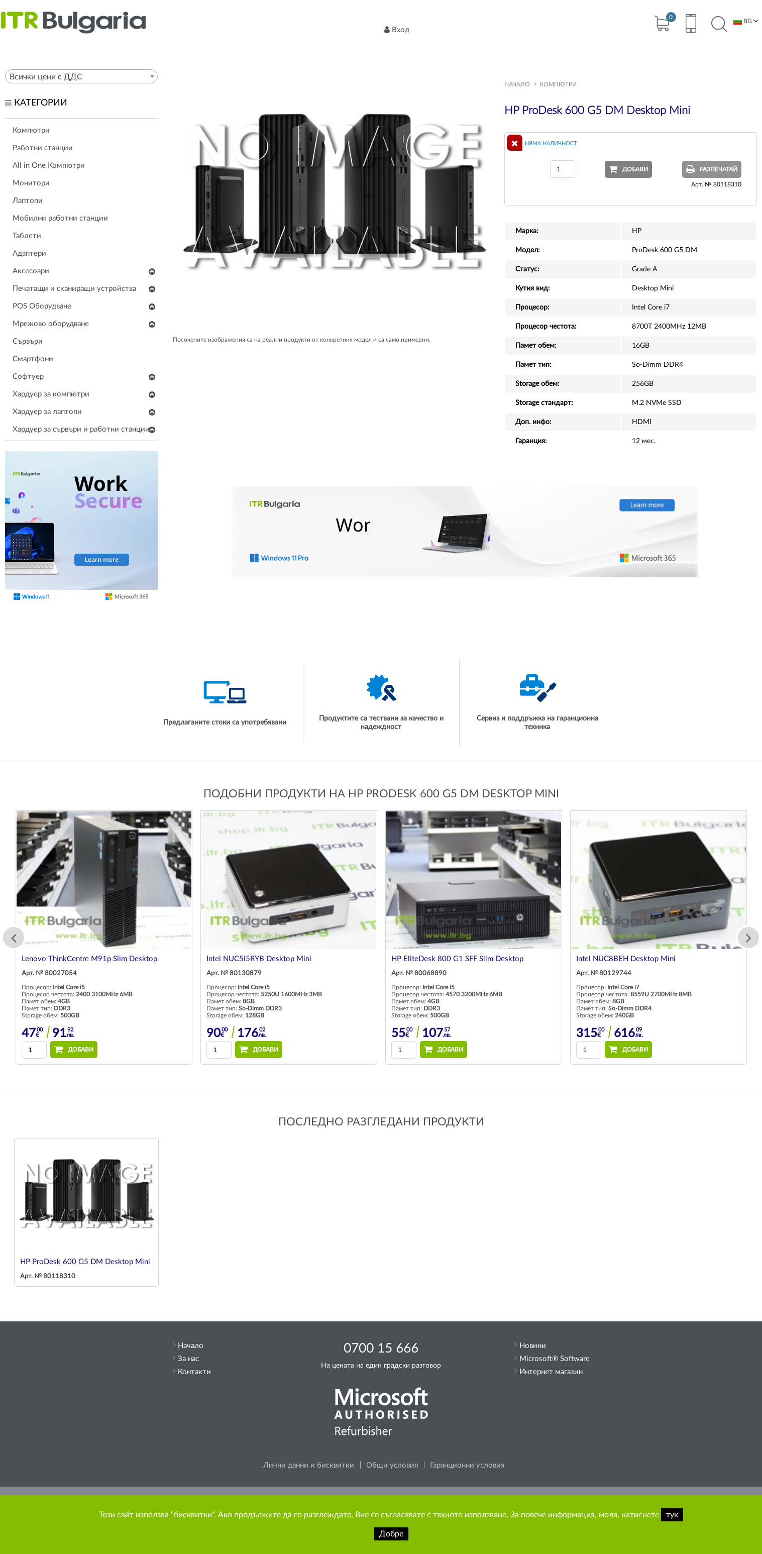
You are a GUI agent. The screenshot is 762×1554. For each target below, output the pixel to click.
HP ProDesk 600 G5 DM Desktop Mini (85, 1262)
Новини (532, 1346)
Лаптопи (28, 200)
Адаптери (29, 253)
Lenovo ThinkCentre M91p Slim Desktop (210, 959)
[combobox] (81, 76)
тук (672, 1515)
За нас (188, 1359)
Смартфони (33, 359)
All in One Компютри (49, 165)
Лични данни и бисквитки (308, 1465)
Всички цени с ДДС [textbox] (46, 77)
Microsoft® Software (554, 1359)
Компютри (31, 130)
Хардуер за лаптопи (47, 412)
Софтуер (28, 376)
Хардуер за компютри (51, 394)
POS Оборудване (42, 306)
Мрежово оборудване (51, 324)
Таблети (27, 236)
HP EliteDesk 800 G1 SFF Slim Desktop (578, 959)
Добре (391, 1534)
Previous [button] (13, 937)
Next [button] (748, 937)
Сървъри (28, 341)
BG (742, 21)
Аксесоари (31, 271)
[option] (225, 937)
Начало (517, 84)
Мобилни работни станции (60, 218)
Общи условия (392, 1465)
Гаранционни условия (467, 1465)
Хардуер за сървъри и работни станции (81, 429)
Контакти (194, 1372)
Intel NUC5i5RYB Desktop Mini (380, 959)
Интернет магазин (551, 1372)
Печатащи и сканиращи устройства (74, 288)
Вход (396, 30)
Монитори (31, 183)
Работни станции (43, 148)
